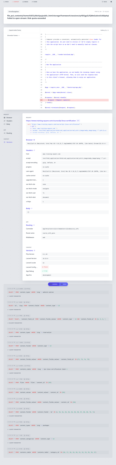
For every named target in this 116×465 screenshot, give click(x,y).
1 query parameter (14, 296)
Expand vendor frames (14, 30)
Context (6, 139)
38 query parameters (14, 323)
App (5, 130)
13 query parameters (14, 416)
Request (6, 114)
